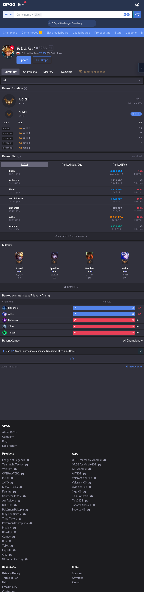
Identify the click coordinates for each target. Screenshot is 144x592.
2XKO (5, 439)
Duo (4, 497)
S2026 (24, 164)
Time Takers (9, 475)
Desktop (7, 488)
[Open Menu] (137, 4)
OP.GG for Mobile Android (87, 416)
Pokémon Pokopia (13, 466)
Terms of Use (10, 534)
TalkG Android (80, 452)
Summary (10, 71)
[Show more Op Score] (140, 307)
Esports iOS (79, 466)
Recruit (76, 539)
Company (8, 393)
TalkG (5, 502)
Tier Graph (42, 60)
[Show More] (21, 4)
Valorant (7, 425)
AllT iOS (76, 430)
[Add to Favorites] (50, 48)
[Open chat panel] (141, 67)
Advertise (77, 534)
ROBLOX (7, 461)
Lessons (131, 32)
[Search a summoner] (126, 14)
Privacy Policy (11, 530)
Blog (5, 397)
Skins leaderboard (57, 32)
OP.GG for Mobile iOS (84, 421)
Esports (6, 506)
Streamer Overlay (12, 515)
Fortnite (6, 448)
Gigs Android (79, 443)
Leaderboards (81, 32)
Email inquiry (9, 543)
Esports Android (81, 461)
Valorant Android (82, 434)
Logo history (9, 402)
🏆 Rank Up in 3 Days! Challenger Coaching (70, 23)
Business (77, 530)
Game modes (32, 32)
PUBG (5, 434)
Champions (10, 32)
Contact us (8, 548)
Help (5, 539)
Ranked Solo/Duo (72, 164)
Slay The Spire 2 (11, 470)
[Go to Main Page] (9, 4)
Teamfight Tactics (13, 421)
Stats (118, 32)
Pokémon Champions (15, 479)
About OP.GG (9, 388)
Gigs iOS (77, 448)
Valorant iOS (79, 439)
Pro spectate (102, 32)
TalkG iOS (77, 457)
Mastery (48, 71)
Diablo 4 (7, 484)
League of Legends (13, 416)
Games (6, 493)
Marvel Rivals (10, 443)
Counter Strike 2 (11, 452)
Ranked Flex (120, 164)
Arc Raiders (9, 457)
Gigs (4, 511)
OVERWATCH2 (11, 430)
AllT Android (79, 425)
